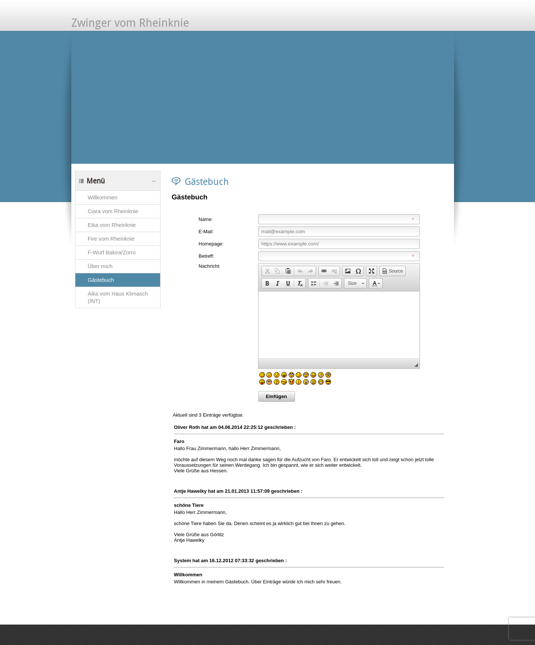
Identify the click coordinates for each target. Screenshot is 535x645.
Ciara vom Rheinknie (113, 211)
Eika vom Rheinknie (112, 225)
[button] (267, 271)
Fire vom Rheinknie (111, 239)
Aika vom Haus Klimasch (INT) (118, 297)
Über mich (100, 266)
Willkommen (102, 198)
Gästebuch (101, 280)
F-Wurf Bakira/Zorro (112, 252)
